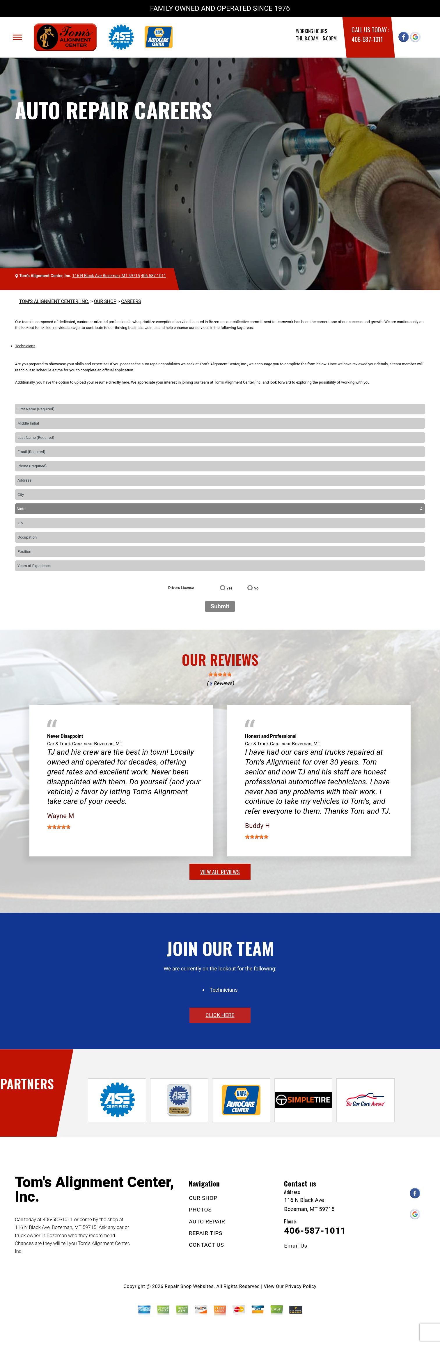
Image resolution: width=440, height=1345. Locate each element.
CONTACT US (206, 1244)
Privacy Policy (300, 1286)
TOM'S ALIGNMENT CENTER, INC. (54, 301)
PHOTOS (200, 1209)
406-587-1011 (367, 39)
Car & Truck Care (64, 744)
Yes (229, 588)
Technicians (25, 346)
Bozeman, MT (108, 744)
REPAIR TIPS (205, 1233)
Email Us (295, 1245)
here (125, 382)
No (256, 588)
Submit (220, 606)
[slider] (220, 674)
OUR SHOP (105, 301)
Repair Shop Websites (189, 1286)
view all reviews (220, 871)
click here (219, 1015)
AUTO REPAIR (207, 1221)
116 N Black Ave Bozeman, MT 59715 (106, 275)
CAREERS (131, 301)
